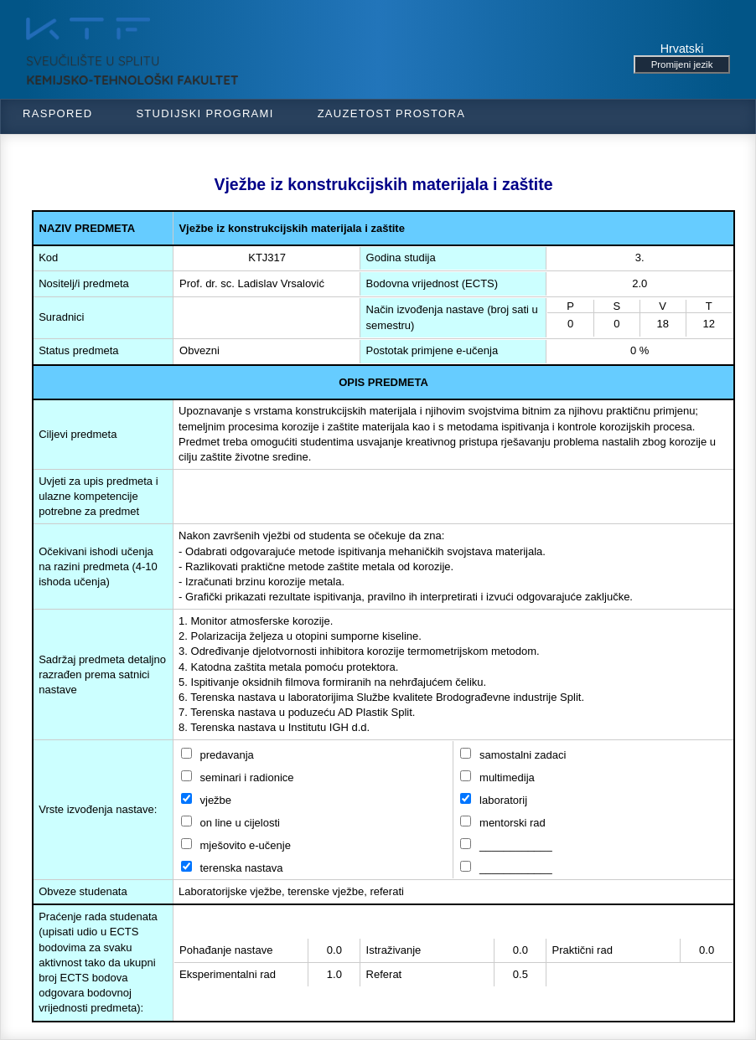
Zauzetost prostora (392, 113)
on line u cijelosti (230, 822)
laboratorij (493, 799)
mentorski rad (502, 822)
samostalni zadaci (513, 754)
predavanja (217, 754)
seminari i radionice (237, 777)
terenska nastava (232, 867)
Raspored (57, 113)
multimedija (497, 777)
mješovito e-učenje (236, 845)
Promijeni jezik (682, 64)
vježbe (206, 799)
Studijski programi (204, 113)
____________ (505, 845)
